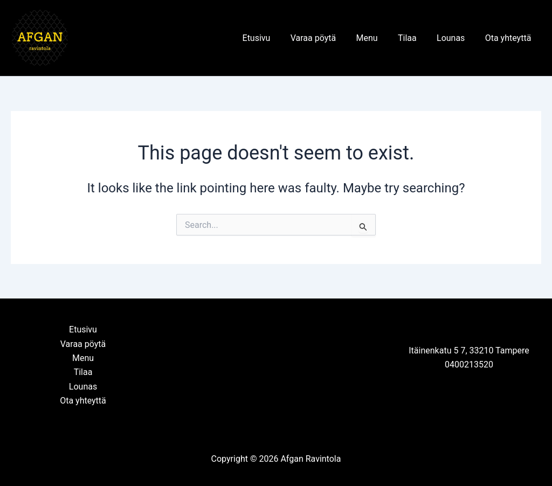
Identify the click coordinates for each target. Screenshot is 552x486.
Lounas (455, 38)
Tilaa (414, 38)
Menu (377, 38)
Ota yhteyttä (509, 38)
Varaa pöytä (326, 38)
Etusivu (272, 38)
